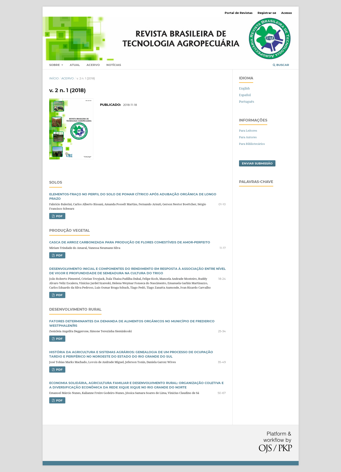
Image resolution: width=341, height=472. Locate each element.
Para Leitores (248, 130)
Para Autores (248, 137)
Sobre (55, 65)
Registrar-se (267, 13)
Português (246, 101)
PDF (58, 216)
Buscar (281, 65)
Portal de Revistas (238, 13)
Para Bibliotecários (252, 144)
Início (54, 78)
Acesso (286, 13)
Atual (75, 65)
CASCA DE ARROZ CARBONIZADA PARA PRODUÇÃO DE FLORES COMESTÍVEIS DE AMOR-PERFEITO (129, 242)
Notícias (113, 65)
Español (245, 95)
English (244, 88)
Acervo (93, 65)
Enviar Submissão (257, 163)
